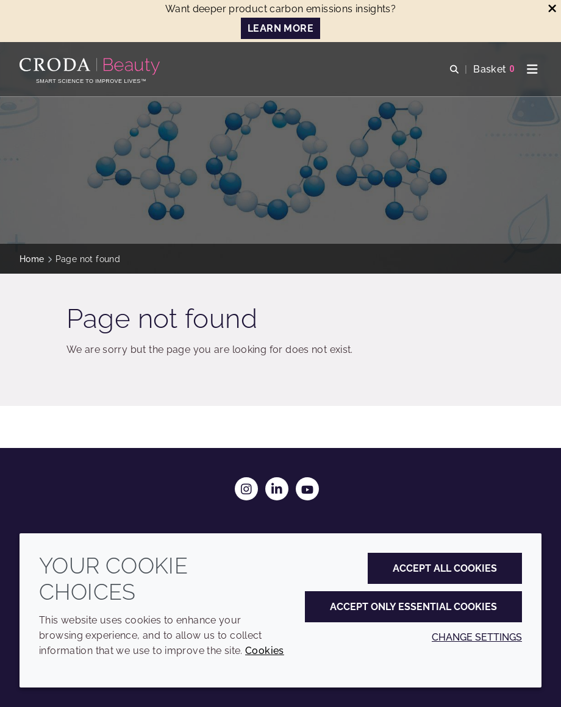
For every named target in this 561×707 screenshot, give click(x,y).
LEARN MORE (280, 28)
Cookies (264, 650)
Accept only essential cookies (413, 607)
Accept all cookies (445, 568)
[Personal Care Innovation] (91, 66)
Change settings (477, 637)
